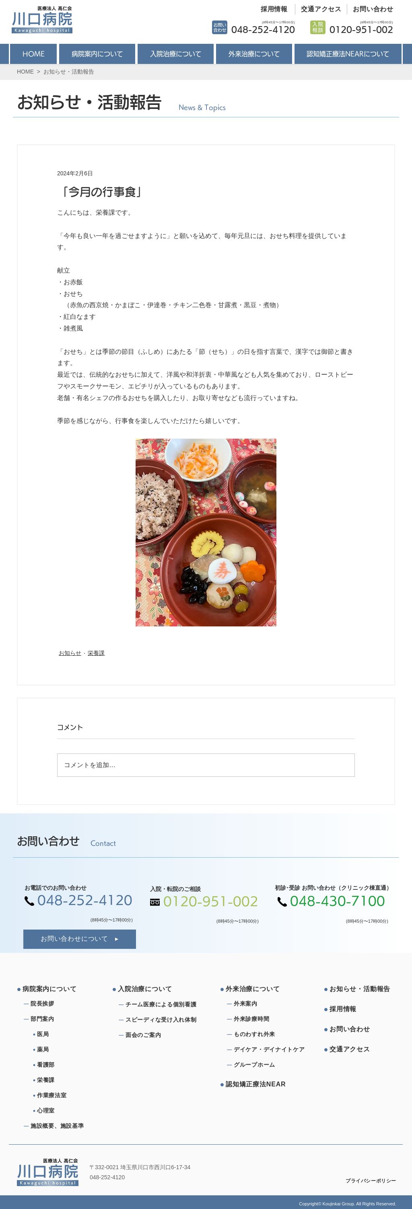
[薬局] (69, 1050)
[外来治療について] (256, 989)
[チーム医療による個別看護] (163, 1005)
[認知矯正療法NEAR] (256, 1085)
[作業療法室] (69, 1095)
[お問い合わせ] (370, 9)
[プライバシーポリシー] (365, 1181)
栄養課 (96, 653)
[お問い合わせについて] (79, 939)
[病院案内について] (53, 989)
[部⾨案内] (59, 1019)
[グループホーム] (263, 1065)
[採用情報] (271, 9)
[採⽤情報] (360, 1009)
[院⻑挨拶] (59, 1004)
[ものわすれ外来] (263, 1034)
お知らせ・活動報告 (68, 71)
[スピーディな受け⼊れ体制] (163, 1020)
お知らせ (70, 653)
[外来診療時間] (263, 1019)
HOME (25, 71)
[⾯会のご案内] (163, 1035)
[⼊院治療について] (148, 989)
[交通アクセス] (318, 9)
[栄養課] (69, 1080)
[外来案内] (263, 1004)
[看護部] (69, 1065)
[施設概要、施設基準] (59, 1126)
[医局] (69, 1034)
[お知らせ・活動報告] (360, 989)
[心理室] (69, 1111)
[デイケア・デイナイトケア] (271, 1050)
